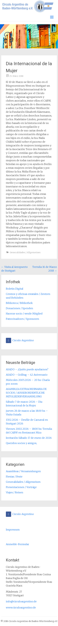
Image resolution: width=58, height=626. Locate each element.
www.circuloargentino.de (21, 607)
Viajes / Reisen (14, 492)
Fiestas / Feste (14, 476)
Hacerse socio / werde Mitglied (24, 313)
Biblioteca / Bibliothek (19, 303)
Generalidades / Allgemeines (25, 252)
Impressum (13, 529)
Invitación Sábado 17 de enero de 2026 (29, 437)
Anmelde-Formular (17, 544)
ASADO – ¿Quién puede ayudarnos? (27, 369)
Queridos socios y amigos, (21, 443)
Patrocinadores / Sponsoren (22, 318)
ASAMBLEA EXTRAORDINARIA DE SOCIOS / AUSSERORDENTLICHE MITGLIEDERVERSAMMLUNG (26, 392)
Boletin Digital (14, 288)
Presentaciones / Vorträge (21, 487)
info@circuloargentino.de (21, 601)
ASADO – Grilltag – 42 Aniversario (26, 374)
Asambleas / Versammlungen (23, 471)
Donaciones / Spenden (19, 308)
